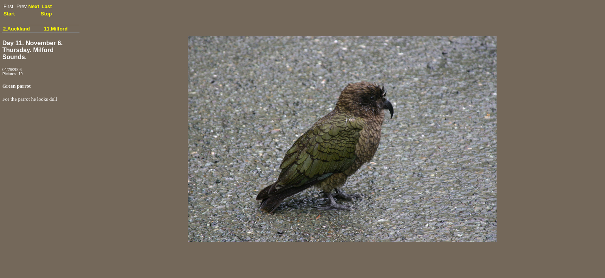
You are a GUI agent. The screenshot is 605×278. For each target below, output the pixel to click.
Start (9, 14)
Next (33, 6)
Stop (46, 14)
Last (47, 6)
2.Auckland (16, 29)
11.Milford (56, 29)
